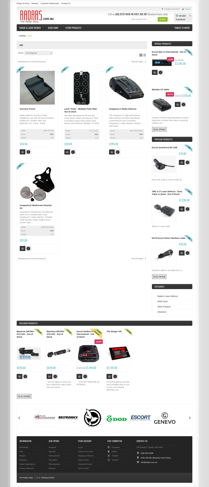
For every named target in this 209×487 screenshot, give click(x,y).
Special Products (163, 43)
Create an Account (85, 451)
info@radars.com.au (149, 462)
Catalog (22, 36)
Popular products (163, 139)
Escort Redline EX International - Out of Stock (85, 334)
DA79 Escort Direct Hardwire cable (168, 238)
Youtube (115, 460)
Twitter (114, 451)
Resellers (23, 460)
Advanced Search (85, 464)
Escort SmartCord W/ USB (164, 147)
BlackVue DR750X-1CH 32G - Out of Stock (56, 334)
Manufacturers (54, 464)
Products (28, 323)
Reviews (34, 3)
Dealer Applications (27, 464)
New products (54, 456)
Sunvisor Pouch (27, 109)
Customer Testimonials (50, 3)
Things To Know (22, 3)
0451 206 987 (140, 14)
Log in (80, 447)
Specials (52, 451)
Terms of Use (83, 468)
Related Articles (48, 478)
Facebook (116, 447)
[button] (162, 19)
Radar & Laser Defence (30, 28)
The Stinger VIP (114, 331)
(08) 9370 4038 (122, 14)
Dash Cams (53, 28)
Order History (83, 460)
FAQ (21, 451)
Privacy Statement (26, 468)
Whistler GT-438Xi (160, 89)
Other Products (73, 28)
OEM (30, 36)
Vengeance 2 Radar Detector (123, 109)
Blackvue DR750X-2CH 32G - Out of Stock (26, 334)
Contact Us (65, 3)
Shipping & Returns (86, 456)
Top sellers (53, 460)
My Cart (182, 16)
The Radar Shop (26, 478)
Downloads (23, 447)
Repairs (22, 456)
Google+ (115, 456)
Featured (52, 447)
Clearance (161, 312)
